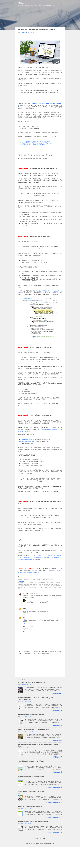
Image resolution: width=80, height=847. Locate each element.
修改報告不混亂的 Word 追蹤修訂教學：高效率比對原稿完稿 (33, 821)
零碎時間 (32, 579)
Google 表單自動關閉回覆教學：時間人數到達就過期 (31, 776)
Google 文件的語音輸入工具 (27, 441)
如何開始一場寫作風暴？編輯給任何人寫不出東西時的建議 (35, 141)
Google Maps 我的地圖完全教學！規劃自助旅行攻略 (31, 714)
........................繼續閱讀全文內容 (54, 693)
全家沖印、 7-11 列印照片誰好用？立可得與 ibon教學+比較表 (33, 729)
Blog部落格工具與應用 (48, 579)
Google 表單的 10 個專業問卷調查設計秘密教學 (30, 806)
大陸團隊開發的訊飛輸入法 (27, 439)
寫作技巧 (39, 579)
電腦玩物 (21, 3)
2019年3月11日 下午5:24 (32, 617)
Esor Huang (30, 599)
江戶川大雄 (25, 609)
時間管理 (26, 579)
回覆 (24, 606)
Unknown (25, 617)
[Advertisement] (40, 17)
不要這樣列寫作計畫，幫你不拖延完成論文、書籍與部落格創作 (36, 143)
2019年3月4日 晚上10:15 (33, 593)
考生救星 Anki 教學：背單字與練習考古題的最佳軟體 (31, 791)
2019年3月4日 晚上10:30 (37, 599)
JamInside (25, 593)
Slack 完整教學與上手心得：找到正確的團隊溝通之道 (31, 682)
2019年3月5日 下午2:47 (33, 609)
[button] (61, 30)
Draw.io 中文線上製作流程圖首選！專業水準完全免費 (31, 761)
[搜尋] (64, 3)
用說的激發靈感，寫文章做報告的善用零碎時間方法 (33, 144)
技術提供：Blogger (40, 838)
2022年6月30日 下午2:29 (30, 626)
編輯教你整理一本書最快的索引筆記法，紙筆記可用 (36, 557)
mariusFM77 (43, 840)
